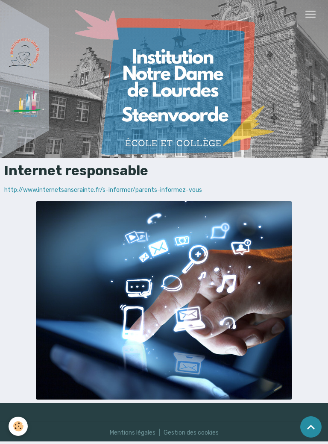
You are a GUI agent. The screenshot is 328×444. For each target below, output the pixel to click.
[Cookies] (18, 426)
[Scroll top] (311, 427)
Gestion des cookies (191, 432)
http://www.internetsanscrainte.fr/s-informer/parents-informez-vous (103, 190)
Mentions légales (132, 432)
